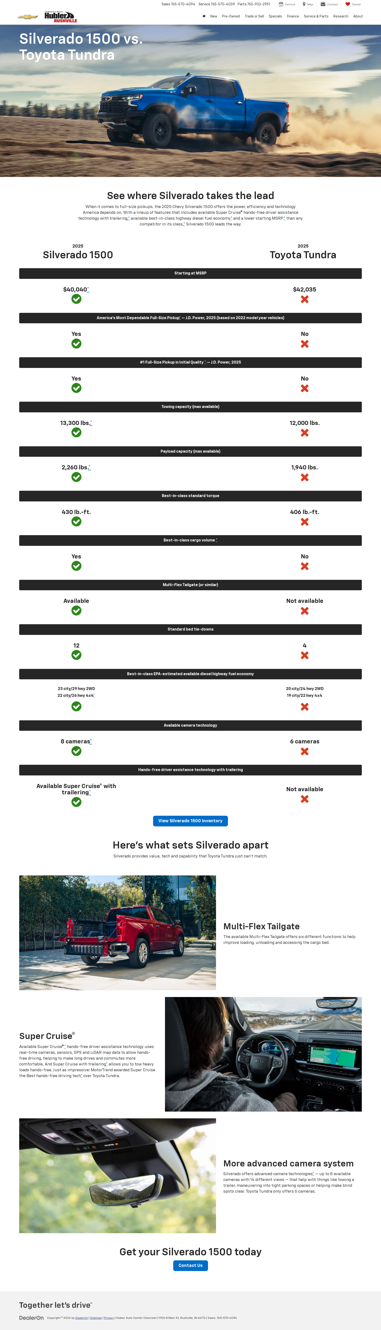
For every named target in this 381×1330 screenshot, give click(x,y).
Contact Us (191, 1266)
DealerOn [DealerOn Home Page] (81, 1318)
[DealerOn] (31, 1318)
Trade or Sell (254, 16)
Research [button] (340, 16)
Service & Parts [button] (316, 16)
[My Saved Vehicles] (353, 4)
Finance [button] (293, 16)
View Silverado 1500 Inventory (190, 821)
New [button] (213, 16)
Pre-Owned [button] (231, 16)
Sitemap (96, 1318)
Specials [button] (275, 16)
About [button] (358, 16)
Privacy (109, 1318)
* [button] (129, 218)
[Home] (204, 16)
